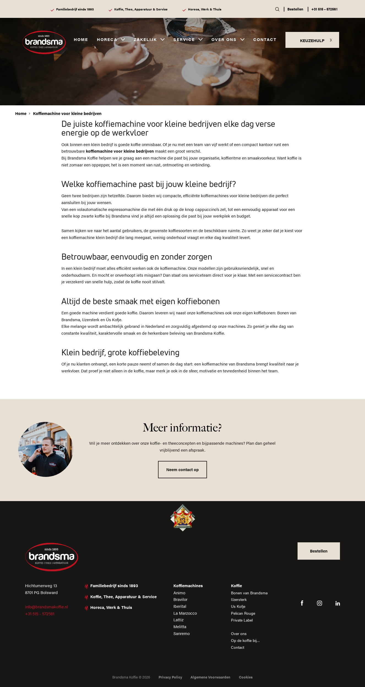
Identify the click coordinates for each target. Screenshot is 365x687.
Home (81, 39)
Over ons (224, 39)
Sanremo (180, 633)
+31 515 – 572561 (324, 9)
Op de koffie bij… (245, 640)
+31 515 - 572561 (39, 613)
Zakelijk (145, 39)
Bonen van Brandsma (249, 592)
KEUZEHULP (312, 40)
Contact (265, 39)
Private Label (242, 619)
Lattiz (177, 619)
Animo (178, 592)
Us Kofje (237, 606)
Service (184, 39)
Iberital (178, 606)
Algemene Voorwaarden (210, 677)
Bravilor (179, 599)
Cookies (246, 677)
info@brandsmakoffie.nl (46, 606)
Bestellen (295, 9)
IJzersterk (238, 599)
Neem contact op (182, 469)
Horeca (107, 39)
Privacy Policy (170, 677)
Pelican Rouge (243, 613)
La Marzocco (183, 613)
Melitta (178, 626)
